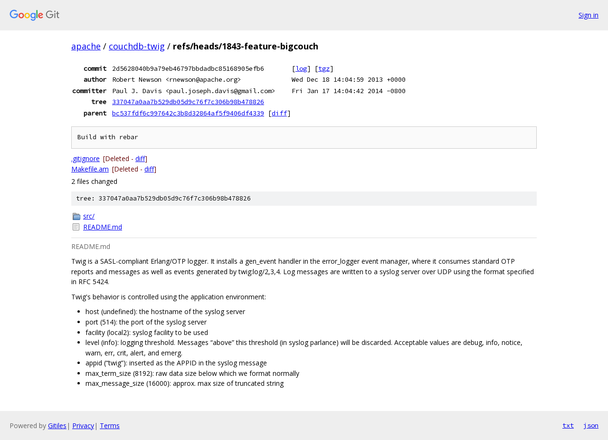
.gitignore (85, 158)
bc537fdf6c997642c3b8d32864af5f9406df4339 (188, 113)
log (301, 68)
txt (568, 425)
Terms (110, 425)
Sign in (588, 14)
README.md (102, 226)
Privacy (83, 425)
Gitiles (57, 425)
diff (279, 113)
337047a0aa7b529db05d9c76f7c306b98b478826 (188, 101)
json (590, 425)
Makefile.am (90, 168)
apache (86, 46)
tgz (324, 68)
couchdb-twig (137, 46)
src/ (89, 215)
